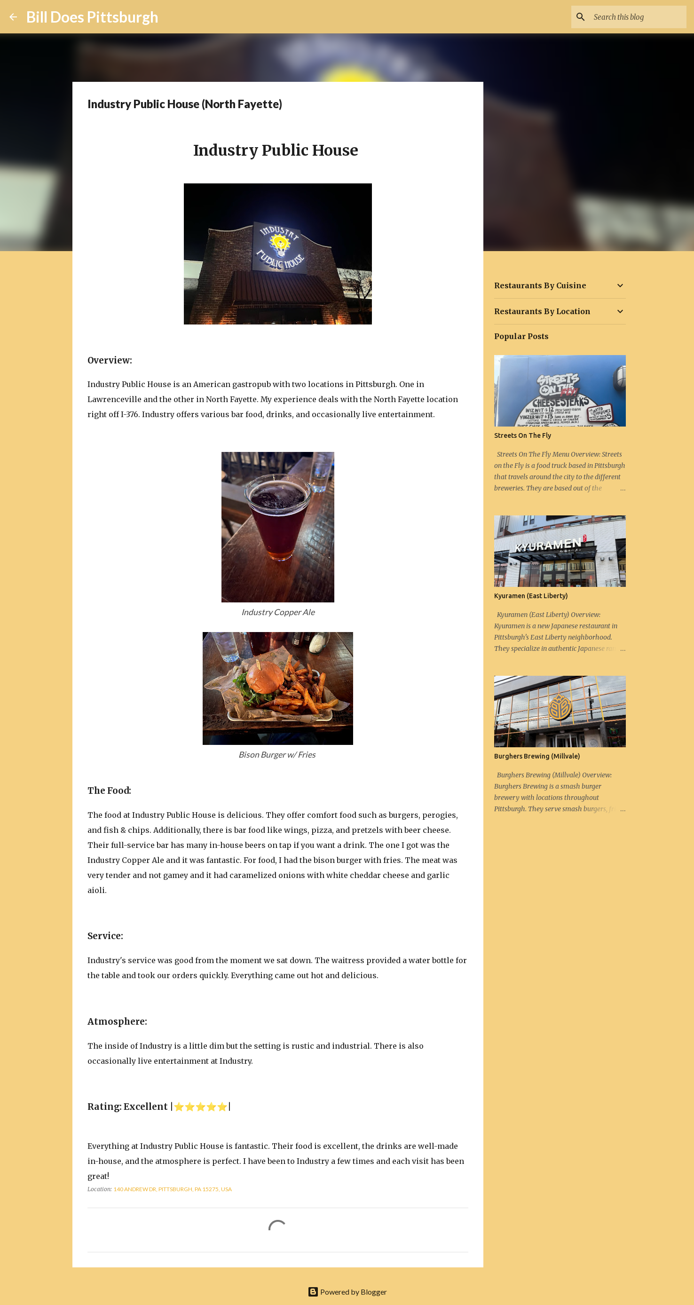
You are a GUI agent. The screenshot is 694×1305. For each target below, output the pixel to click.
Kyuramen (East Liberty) (531, 596)
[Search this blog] (637, 17)
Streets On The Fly (522, 435)
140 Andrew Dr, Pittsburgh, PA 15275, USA (172, 1189)
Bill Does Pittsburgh (92, 17)
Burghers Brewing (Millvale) (537, 756)
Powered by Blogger (347, 1291)
